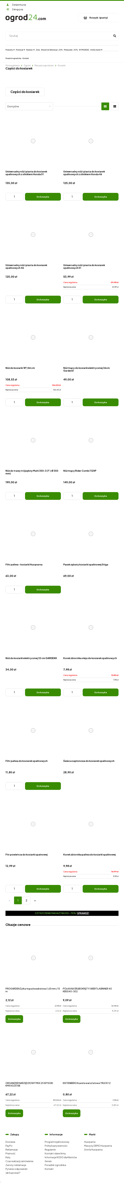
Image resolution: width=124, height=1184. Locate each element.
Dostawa (10, 1141)
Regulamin (50, 1149)
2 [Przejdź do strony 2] (26, 900)
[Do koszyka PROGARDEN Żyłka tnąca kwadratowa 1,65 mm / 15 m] (14, 1019)
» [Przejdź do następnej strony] (35, 900)
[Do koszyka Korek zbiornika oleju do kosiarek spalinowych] (101, 692)
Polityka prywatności (56, 1145)
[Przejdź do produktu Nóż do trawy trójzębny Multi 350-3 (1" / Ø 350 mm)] (33, 440)
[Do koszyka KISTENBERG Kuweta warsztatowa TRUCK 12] (71, 1113)
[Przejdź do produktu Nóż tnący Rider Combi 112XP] (91, 440)
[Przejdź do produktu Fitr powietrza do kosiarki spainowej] (33, 824)
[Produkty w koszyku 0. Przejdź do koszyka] (98, 17)
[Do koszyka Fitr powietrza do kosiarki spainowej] (43, 889)
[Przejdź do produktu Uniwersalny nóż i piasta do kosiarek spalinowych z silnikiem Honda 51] (33, 141)
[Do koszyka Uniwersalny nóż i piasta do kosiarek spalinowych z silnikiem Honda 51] (43, 197)
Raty (7, 1157)
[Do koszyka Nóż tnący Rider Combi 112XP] (101, 496)
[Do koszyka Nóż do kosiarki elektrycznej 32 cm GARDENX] (43, 692)
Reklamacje (11, 1149)
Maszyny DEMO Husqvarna (98, 1145)
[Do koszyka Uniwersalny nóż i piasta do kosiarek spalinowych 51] (101, 299)
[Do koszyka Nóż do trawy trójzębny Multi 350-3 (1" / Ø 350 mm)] (43, 496)
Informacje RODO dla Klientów (61, 1157)
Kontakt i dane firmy (55, 1153)
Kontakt (49, 1168)
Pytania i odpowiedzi (16, 1168)
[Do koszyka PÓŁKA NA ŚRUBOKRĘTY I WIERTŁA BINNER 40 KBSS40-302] (71, 1019)
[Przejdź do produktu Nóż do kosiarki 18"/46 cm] (33, 337)
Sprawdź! (83, 913)
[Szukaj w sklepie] (59, 36)
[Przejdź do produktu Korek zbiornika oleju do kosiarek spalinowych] (91, 627)
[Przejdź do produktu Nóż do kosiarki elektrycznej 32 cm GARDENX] (33, 627)
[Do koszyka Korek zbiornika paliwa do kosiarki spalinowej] (101, 889)
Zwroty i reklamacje (15, 1165)
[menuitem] (10, 50)
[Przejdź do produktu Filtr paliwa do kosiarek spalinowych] (33, 730)
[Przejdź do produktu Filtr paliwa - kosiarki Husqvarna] (33, 534)
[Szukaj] (114, 36)
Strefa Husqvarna (93, 1149)
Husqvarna (89, 1141)
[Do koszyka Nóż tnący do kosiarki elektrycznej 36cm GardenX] (101, 402)
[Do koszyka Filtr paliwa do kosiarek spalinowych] (43, 786)
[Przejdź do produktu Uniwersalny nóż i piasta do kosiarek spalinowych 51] (91, 234)
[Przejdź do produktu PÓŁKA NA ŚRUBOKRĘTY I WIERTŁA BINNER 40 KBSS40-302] (91, 961)
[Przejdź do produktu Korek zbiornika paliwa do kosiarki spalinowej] (91, 824)
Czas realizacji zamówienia (19, 1161)
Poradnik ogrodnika (55, 1165)
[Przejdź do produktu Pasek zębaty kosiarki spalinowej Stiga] (91, 534)
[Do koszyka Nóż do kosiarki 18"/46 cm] (43, 402)
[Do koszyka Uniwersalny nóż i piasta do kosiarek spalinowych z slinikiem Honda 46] (101, 197)
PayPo (8, 1145)
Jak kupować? (12, 1172)
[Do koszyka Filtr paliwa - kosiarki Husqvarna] (43, 589)
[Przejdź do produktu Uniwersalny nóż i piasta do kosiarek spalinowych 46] (33, 234)
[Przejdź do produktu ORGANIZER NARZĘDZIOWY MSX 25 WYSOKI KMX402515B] (33, 1055)
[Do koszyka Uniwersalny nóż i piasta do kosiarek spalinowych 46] (43, 299)
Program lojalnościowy (57, 1141)
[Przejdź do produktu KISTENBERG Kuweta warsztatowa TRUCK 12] (91, 1055)
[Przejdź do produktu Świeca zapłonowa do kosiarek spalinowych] (91, 730)
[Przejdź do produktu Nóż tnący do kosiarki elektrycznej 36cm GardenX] (91, 337)
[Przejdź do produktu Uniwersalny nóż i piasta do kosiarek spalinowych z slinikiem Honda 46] (91, 141)
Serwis (48, 1161)
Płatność (10, 1153)
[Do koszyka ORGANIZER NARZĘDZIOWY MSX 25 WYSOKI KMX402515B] (14, 1113)
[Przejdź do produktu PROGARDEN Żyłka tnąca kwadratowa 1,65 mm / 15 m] (33, 961)
